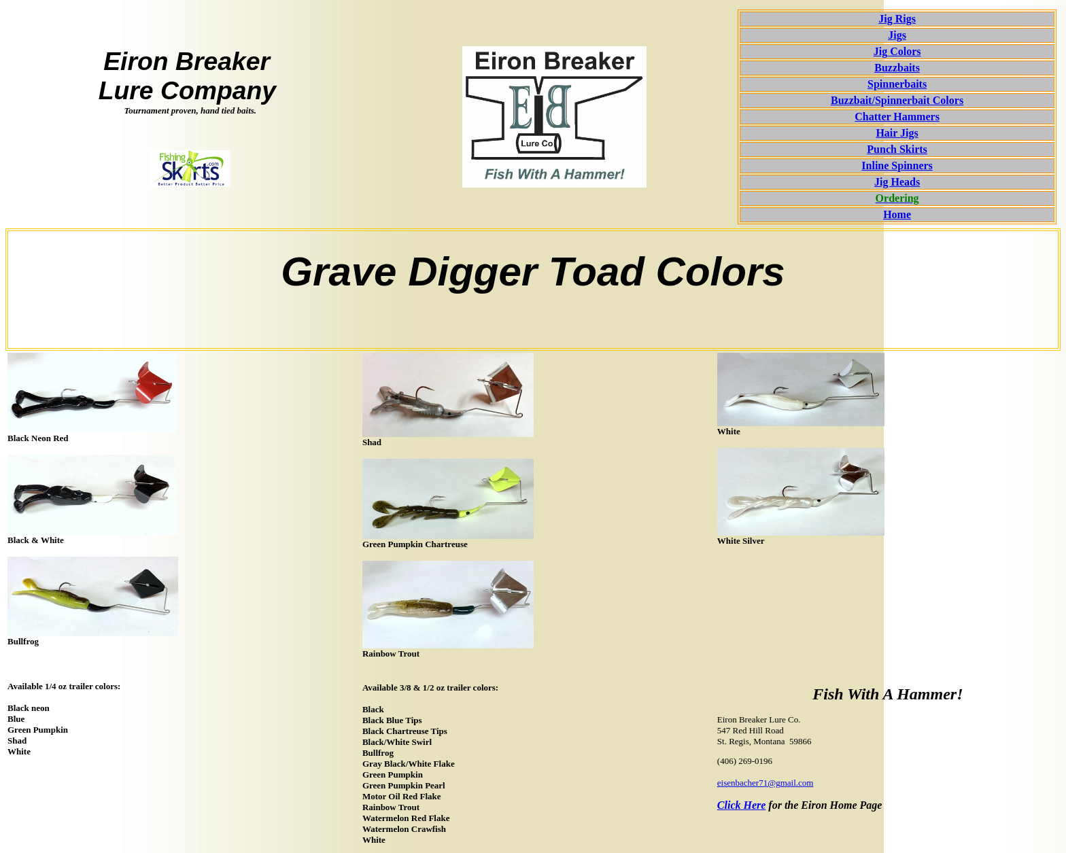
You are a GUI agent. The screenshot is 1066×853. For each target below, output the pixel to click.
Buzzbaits (897, 67)
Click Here (741, 805)
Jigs (897, 35)
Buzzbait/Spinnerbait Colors (897, 100)
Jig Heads (897, 182)
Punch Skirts (897, 149)
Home (897, 214)
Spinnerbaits (897, 84)
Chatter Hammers (897, 116)
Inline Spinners (896, 165)
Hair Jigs (897, 133)
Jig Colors (897, 51)
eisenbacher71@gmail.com (765, 783)
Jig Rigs (897, 18)
